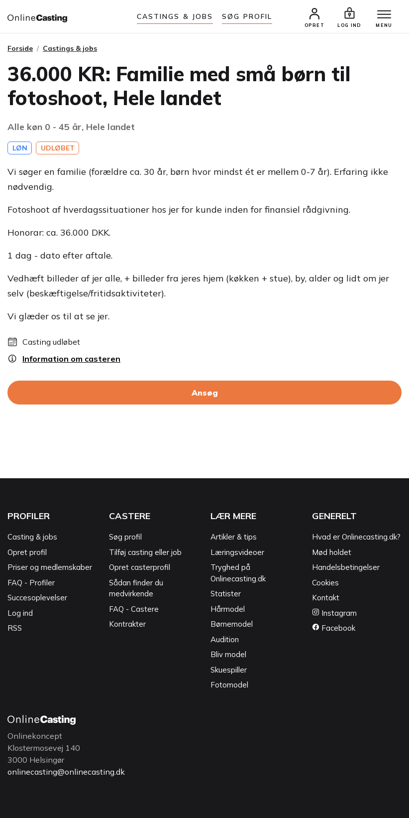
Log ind (20, 613)
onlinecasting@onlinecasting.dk (66, 772)
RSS (14, 628)
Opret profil (27, 552)
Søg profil (125, 537)
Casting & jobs (32, 537)
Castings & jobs (175, 16)
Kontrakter (127, 624)
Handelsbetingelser (346, 567)
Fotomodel (229, 684)
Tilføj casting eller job (145, 552)
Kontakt (325, 597)
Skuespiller (228, 670)
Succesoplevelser (37, 597)
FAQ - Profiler (31, 582)
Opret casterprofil (139, 567)
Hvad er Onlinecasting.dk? (356, 537)
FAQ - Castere (134, 609)
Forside (20, 48)
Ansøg (205, 393)
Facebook (333, 628)
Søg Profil (247, 16)
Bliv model (228, 654)
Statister (225, 593)
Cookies (325, 582)
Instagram (334, 613)
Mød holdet (331, 552)
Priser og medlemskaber (49, 567)
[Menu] (384, 15)
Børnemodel (231, 624)
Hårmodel (227, 609)
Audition (224, 639)
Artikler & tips (233, 537)
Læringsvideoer (237, 552)
